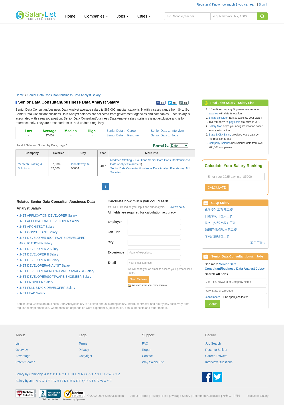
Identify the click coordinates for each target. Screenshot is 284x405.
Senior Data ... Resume (122, 135)
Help (165, 395)
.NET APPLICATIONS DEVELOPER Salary (49, 221)
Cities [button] (144, 16)
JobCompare (212, 297)
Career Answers (216, 356)
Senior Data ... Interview (167, 130)
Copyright (85, 356)
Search (212, 304)
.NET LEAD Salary (32, 293)
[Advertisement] (142, 56)
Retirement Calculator (206, 395)
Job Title (114, 232)
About (134, 395)
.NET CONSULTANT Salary (38, 232)
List (18, 343)
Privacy (84, 349)
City (110, 242)
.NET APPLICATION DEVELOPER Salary (48, 215)
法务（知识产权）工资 (220, 223)
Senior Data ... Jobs (164, 135)
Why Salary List (153, 362)
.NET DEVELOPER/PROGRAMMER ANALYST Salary (56, 271)
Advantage (23, 356)
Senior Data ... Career (121, 130)
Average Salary (180, 395)
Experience (116, 252)
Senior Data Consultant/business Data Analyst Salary (64, 95)
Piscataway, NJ (81, 164)
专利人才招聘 (231, 395)
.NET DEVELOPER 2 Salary (38, 249)
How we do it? (176, 207)
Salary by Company (29, 374)
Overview (22, 349)
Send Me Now (138, 279)
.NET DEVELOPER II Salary (38, 254)
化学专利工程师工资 (219, 209)
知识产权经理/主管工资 (221, 229)
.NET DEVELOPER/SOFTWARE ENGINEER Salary (55, 276)
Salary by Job (25, 381)
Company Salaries (220, 143)
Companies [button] (96, 16)
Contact (147, 356)
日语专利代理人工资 (219, 216)
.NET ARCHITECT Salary (36, 226)
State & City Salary (220, 134)
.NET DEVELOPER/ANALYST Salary (45, 265)
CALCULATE (217, 187)
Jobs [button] (122, 16)
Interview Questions (219, 362)
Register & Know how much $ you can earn (227, 4)
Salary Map (215, 126)
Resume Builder (216, 349)
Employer (115, 221)
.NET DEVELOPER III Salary (39, 260)
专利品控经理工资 (217, 236)
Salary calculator (219, 117)
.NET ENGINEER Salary (36, 282)
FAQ (145, 343)
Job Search (213, 343)
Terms (83, 343)
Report (146, 349)
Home (72, 16)
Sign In (263, 4)
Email (112, 262)
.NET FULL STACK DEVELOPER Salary (47, 287)
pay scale (235, 122)
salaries (213, 113)
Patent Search (25, 362)
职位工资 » (258, 243)
